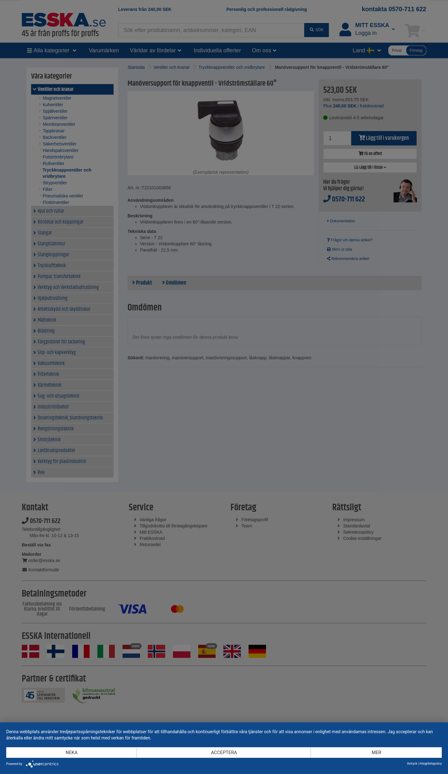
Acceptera (224, 752)
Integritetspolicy (431, 763)
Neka (71, 752)
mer (376, 752)
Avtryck (412, 763)
